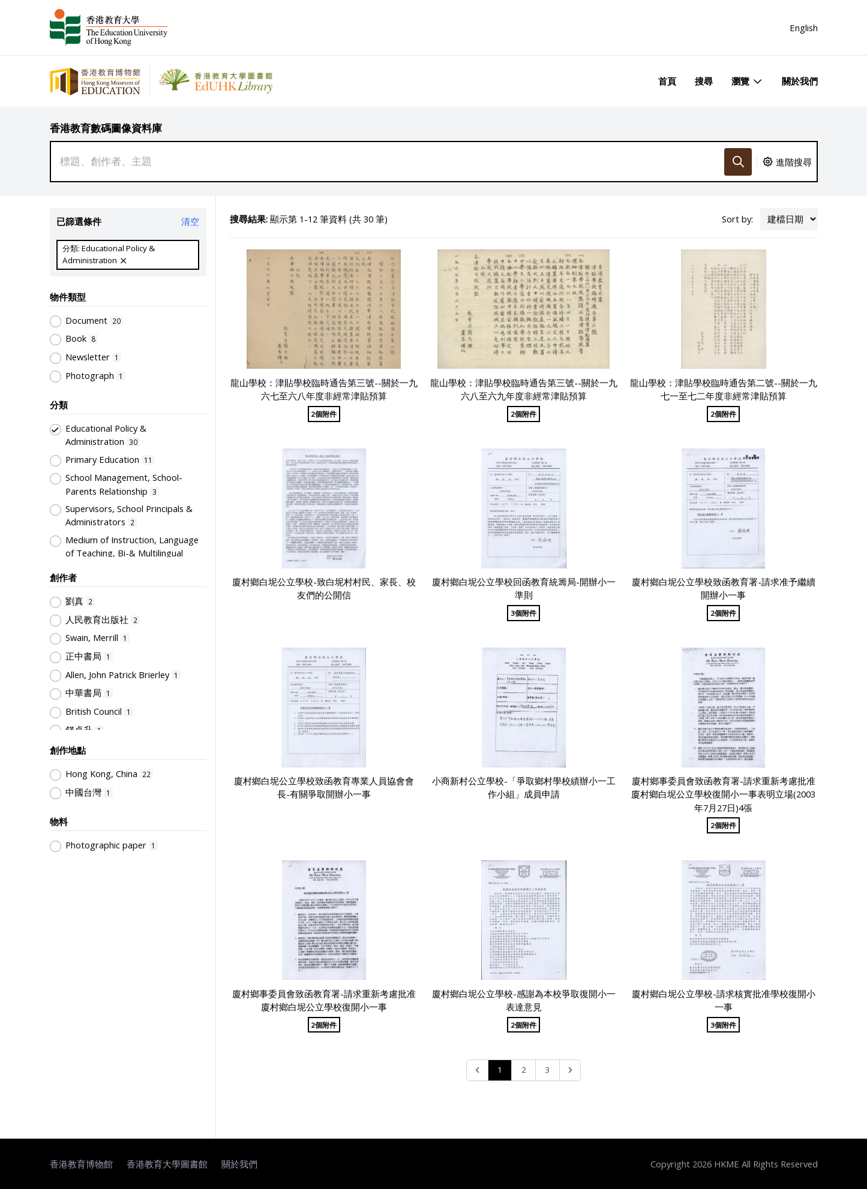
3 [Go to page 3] (547, 1069)
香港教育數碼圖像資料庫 (106, 128)
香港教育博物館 (81, 1164)
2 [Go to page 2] (523, 1069)
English (804, 28)
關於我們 (800, 81)
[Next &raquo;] (570, 1070)
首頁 (667, 81)
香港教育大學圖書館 (167, 1164)
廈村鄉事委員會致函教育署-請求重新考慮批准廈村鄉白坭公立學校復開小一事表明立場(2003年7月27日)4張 (723, 794)
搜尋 (704, 81)
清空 (190, 221)
